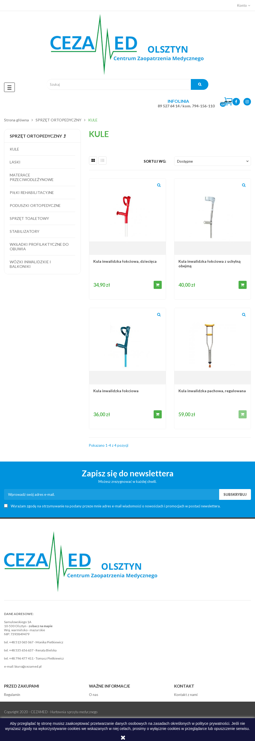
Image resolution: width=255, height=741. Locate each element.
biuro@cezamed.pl (28, 666)
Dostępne (213, 161)
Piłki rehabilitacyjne (32, 192)
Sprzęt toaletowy (29, 218)
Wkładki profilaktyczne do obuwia (39, 246)
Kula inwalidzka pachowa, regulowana (212, 390)
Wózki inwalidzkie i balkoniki (30, 264)
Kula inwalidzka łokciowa (116, 390)
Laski (15, 162)
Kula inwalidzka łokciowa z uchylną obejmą (209, 263)
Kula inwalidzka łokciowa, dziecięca (125, 261)
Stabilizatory (24, 231)
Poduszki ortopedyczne (35, 205)
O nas (93, 694)
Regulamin (12, 694)
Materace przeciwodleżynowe (32, 177)
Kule (14, 149)
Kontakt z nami (186, 694)
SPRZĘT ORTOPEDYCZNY (36, 135)
